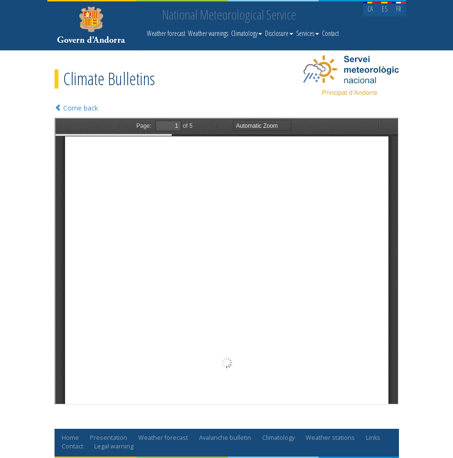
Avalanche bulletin (225, 438)
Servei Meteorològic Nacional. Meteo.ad (93, 26)
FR (398, 8)
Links (373, 438)
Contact (330, 33)
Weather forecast (166, 33)
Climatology (278, 438)
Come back (76, 107)
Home (70, 438)
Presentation (108, 438)
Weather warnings (208, 33)
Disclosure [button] (279, 33)
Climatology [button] (246, 33)
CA (370, 8)
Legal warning (113, 446)
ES (384, 8)
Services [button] (307, 33)
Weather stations (330, 438)
